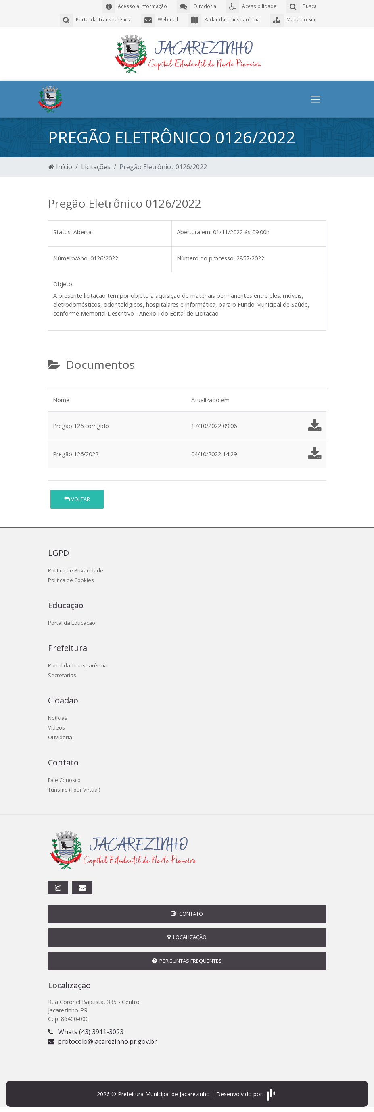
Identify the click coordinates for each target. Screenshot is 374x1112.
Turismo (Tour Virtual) (74, 788)
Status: (62, 231)
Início (60, 166)
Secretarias (62, 674)
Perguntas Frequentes (187, 959)
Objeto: (63, 283)
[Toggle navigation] (315, 98)
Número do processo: (206, 257)
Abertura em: (194, 231)
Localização (187, 936)
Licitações (96, 166)
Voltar (77, 497)
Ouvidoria (60, 736)
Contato (187, 913)
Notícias (57, 716)
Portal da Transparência (77, 664)
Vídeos (56, 726)
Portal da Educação (71, 621)
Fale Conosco (64, 778)
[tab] (55, 384)
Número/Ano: (71, 257)
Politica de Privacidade (75, 569)
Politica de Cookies (71, 578)
